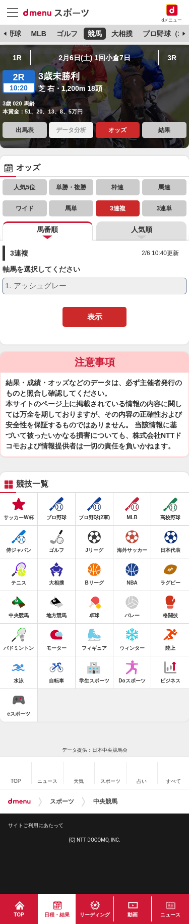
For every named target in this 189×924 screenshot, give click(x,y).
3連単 (164, 208)
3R (171, 58)
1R (17, 58)
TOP (19, 914)
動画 (133, 914)
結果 (164, 130)
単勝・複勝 (71, 187)
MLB (38, 34)
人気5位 (24, 187)
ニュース (170, 914)
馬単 (71, 208)
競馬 (95, 34)
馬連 (164, 187)
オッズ (117, 130)
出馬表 (25, 130)
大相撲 (122, 34)
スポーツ (62, 801)
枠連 (117, 187)
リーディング (95, 914)
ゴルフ (67, 34)
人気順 (141, 229)
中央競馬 (105, 801)
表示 (94, 316)
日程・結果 (57, 914)
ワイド (25, 208)
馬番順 (47, 229)
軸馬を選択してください (41, 269)
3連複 (117, 208)
